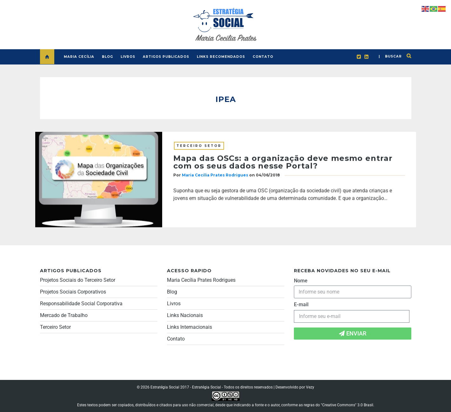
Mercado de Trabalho (64, 315)
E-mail (301, 304)
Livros (174, 304)
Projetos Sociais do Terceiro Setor (77, 280)
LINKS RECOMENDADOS (221, 57)
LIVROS (128, 57)
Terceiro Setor (199, 146)
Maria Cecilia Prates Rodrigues (215, 175)
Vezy (310, 387)
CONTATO (263, 57)
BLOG (107, 57)
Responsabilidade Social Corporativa (81, 304)
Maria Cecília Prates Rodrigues (201, 280)
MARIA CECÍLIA (79, 57)
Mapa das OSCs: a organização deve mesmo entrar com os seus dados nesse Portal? (283, 162)
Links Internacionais (189, 327)
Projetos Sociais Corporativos (73, 292)
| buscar (390, 56)
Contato (176, 339)
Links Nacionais (185, 315)
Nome (301, 281)
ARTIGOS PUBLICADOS (166, 57)
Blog (172, 292)
